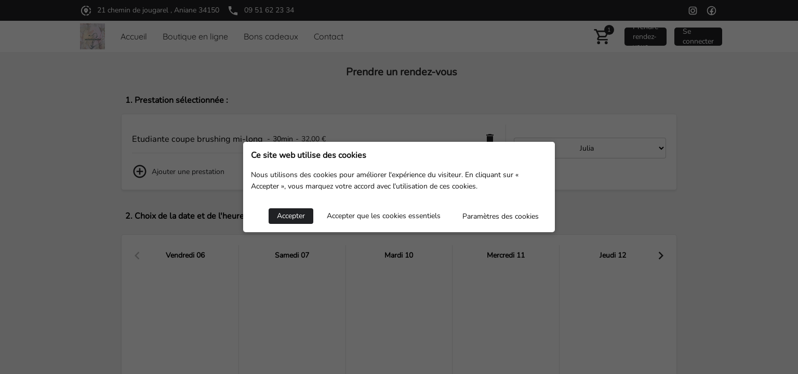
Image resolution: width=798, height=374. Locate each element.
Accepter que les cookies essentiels (384, 216)
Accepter (291, 216)
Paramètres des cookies (500, 216)
